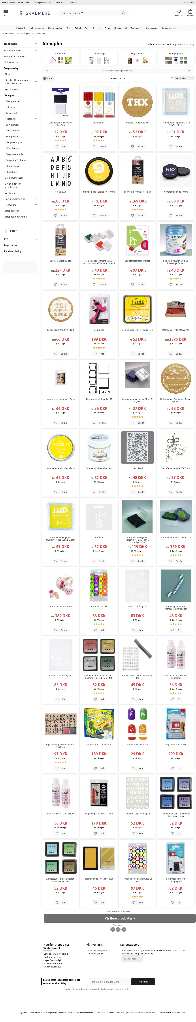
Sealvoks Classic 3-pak (60, 261)
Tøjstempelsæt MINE (176, 744)
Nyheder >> (60, 2)
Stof (87, 28)
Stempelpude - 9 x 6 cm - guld (99, 879)
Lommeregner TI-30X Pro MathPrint (61, 123)
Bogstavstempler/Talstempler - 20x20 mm (60, 745)
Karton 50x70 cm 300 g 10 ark (60, 330)
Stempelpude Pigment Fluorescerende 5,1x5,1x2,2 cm (60, 538)
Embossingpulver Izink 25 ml (99, 468)
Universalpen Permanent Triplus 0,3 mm (175, 400)
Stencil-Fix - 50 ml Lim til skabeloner (175, 676)
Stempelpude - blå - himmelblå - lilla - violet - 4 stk (176, 814)
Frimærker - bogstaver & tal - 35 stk (137, 880)
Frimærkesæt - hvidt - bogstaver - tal (137, 676)
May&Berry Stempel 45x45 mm (175, 468)
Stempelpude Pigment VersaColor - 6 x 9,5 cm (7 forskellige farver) (137, 539)
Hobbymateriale (55, 28)
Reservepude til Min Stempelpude (175, 880)
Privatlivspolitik (95, 953)
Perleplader (136, 28)
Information (189, 2)
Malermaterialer (37, 28)
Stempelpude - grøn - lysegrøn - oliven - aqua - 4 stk (60, 880)
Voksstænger (99, 122)
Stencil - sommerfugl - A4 (61, 675)
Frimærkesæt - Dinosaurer (99, 744)
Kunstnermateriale (170, 28)
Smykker (96, 28)
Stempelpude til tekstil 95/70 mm (99, 192)
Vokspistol (99, 330)
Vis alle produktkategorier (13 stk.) (118, 70)
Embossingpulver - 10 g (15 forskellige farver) (175, 262)
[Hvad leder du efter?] (93, 13)
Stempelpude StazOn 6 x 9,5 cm (176, 537)
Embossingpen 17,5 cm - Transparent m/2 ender (175, 607)
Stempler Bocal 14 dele (61, 606)
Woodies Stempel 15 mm (137, 122)
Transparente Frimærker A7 (99, 399)
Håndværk (20, 28)
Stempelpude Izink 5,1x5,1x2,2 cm (137, 330)
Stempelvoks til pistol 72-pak (175, 330)
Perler (107, 28)
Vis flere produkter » (120, 918)
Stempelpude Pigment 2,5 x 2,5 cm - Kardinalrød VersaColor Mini (99, 262)
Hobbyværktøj (120, 28)
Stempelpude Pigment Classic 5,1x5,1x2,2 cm (176, 123)
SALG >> (73, 2)
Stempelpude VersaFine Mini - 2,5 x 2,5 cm (137, 400)
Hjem (4, 33)
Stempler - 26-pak (99, 606)
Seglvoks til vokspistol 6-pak (137, 192)
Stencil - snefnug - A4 (137, 606)
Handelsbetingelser (97, 950)
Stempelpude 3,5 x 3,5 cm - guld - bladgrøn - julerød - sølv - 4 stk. (99, 676)
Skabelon (99, 537)
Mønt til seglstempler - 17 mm (61, 399)
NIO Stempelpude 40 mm (176, 192)
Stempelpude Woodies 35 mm (61, 468)
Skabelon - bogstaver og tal (137, 813)
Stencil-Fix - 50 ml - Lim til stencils (61, 813)
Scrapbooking (151, 28)
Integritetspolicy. (122, 989)
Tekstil (78, 28)
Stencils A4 (60, 192)
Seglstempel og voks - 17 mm (99, 813)
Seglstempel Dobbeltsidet (137, 261)
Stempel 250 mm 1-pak (137, 744)
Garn (69, 28)
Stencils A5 (137, 468)
